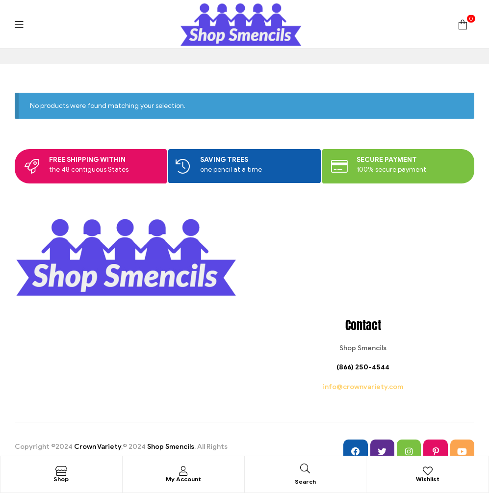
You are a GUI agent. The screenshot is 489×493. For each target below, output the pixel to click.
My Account (183, 479)
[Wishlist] (428, 471)
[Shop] (61, 471)
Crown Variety (97, 446)
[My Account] (183, 471)
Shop (61, 479)
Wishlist (427, 479)
